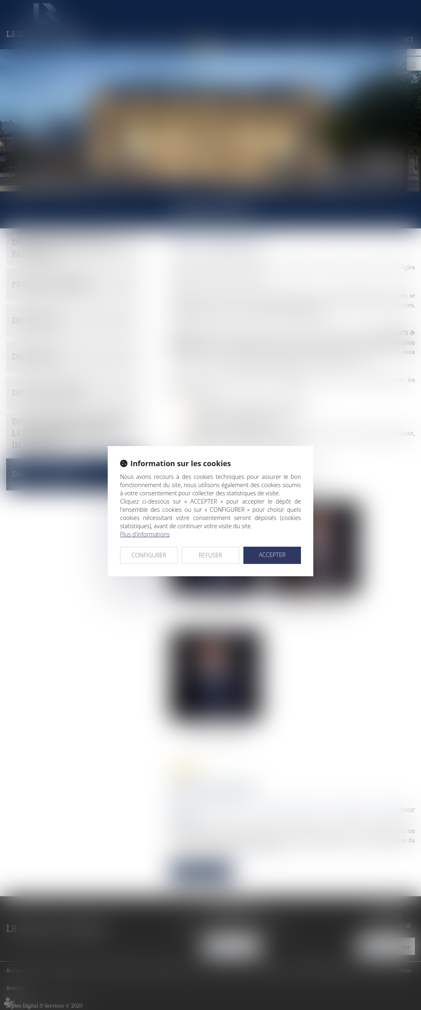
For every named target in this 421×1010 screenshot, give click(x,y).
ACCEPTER (272, 555)
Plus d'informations (145, 534)
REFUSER (210, 555)
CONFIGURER (149, 555)
